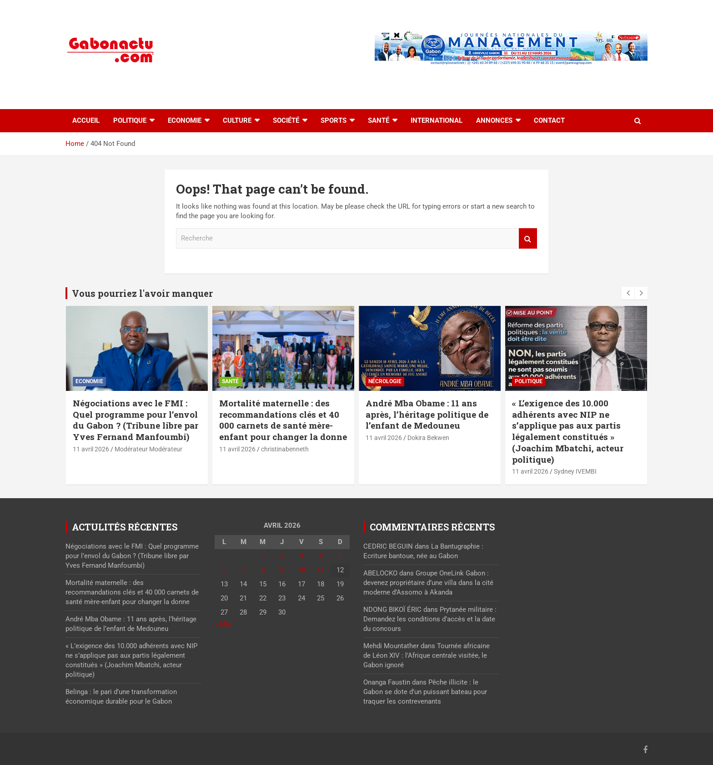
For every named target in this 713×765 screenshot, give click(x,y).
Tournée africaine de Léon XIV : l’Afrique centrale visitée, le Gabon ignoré (426, 655)
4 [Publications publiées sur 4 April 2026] (320, 556)
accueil (86, 120)
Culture (237, 120)
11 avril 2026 (91, 449)
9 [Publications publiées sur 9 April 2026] (282, 570)
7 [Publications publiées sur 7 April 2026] (243, 570)
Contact (549, 120)
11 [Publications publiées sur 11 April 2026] (320, 570)
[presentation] (628, 293)
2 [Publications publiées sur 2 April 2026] (282, 556)
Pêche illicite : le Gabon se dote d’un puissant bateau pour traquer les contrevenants (425, 691)
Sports (333, 120)
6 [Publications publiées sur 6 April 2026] (224, 570)
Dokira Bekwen (428, 437)
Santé (378, 120)
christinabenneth (285, 449)
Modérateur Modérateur (148, 449)
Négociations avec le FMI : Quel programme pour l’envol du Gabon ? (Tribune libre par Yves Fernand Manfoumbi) (135, 419)
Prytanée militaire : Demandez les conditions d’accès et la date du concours (430, 619)
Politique (129, 120)
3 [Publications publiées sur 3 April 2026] (301, 556)
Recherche (528, 238)
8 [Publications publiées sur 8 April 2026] (263, 570)
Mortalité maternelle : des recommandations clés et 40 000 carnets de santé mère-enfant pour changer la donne (283, 419)
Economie (184, 120)
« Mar (223, 624)
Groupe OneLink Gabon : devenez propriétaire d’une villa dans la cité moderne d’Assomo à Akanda (428, 582)
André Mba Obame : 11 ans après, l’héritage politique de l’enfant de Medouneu (427, 414)
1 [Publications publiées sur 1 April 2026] (263, 556)
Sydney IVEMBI (575, 471)
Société (286, 120)
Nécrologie (385, 381)
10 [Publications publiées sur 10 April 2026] (301, 570)
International (436, 120)
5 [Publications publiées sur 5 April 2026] (340, 556)
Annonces (494, 120)
